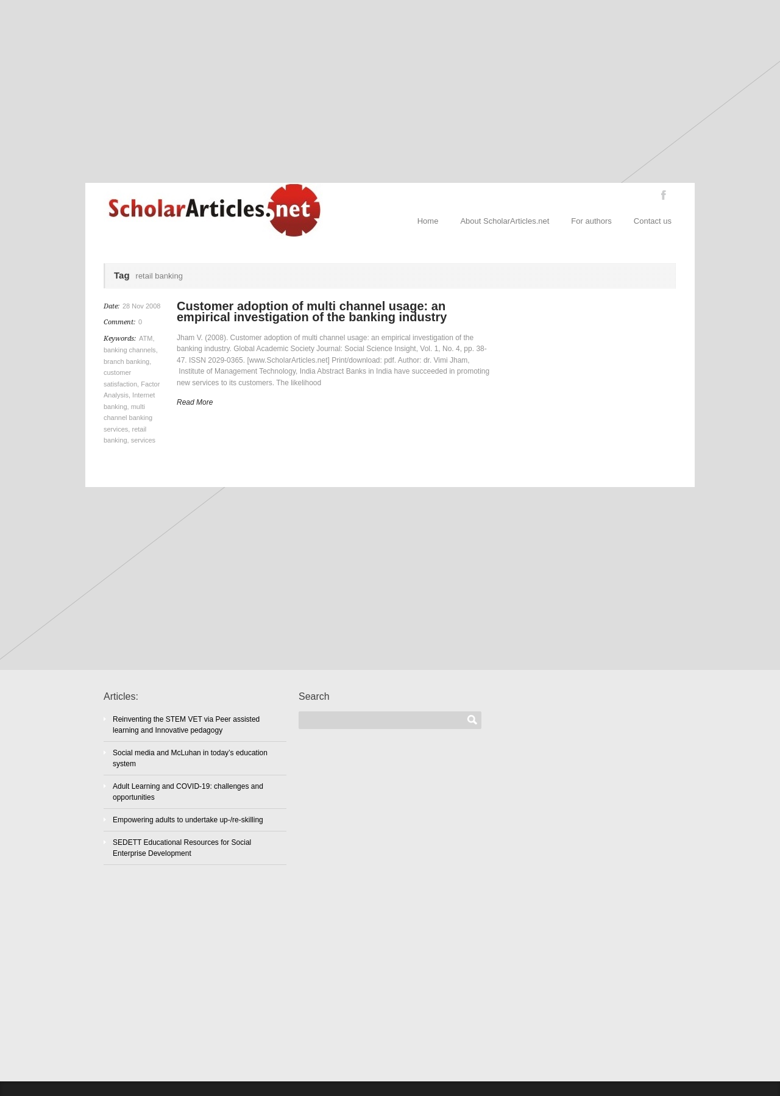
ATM (145, 338)
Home (428, 221)
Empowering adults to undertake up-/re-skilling (188, 820)
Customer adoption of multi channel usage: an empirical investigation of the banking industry (312, 311)
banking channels (130, 350)
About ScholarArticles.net (504, 221)
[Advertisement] (390, 91)
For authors (591, 221)
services (143, 440)
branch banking (126, 361)
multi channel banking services (128, 418)
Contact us (653, 221)
